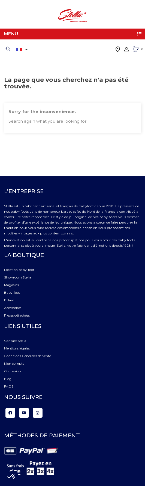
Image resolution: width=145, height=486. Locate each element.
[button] (136, 49)
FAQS (8, 386)
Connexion (12, 371)
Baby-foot (12, 292)
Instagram (38, 413)
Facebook (10, 413)
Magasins (11, 285)
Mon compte (14, 363)
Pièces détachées (17, 315)
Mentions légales (17, 348)
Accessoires (12, 308)
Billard (9, 300)
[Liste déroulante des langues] (22, 49)
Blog (7, 379)
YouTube (24, 413)
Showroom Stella (17, 277)
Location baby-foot (19, 270)
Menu (11, 33)
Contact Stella (15, 341)
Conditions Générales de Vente (27, 356)
